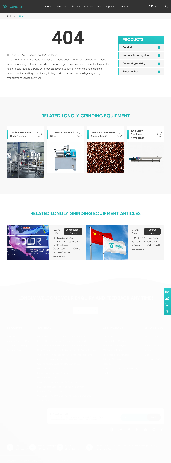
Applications (75, 6)
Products (50, 6)
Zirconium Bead (131, 71)
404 (21, 16)
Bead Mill (128, 47)
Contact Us (122, 6)
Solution (61, 6)
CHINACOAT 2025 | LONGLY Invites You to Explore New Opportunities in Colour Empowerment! (60, 243)
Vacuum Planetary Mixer (136, 55)
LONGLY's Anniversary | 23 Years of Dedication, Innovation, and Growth (140, 238)
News (98, 6)
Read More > (49, 253)
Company (108, 6)
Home (13, 16)
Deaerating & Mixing (134, 63)
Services (88, 6)
